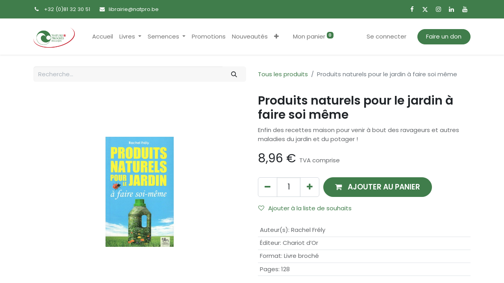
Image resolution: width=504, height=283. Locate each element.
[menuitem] (102, 36)
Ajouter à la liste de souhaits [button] (305, 208)
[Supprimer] (267, 187)
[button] (276, 36)
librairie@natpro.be (134, 9)
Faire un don (443, 36)
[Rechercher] (234, 74)
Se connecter (386, 36)
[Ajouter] (309, 187)
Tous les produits (283, 74)
